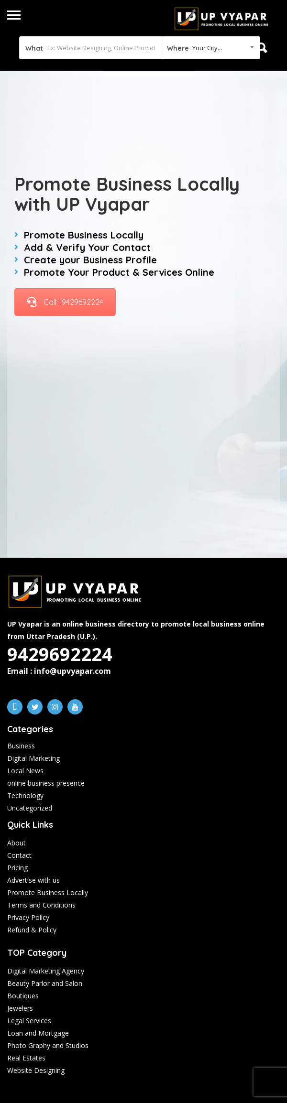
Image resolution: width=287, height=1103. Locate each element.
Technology (25, 795)
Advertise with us (33, 880)
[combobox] (210, 48)
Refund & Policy (31, 929)
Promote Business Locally (47, 892)
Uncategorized (29, 807)
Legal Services (29, 1020)
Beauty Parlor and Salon (44, 983)
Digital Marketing (33, 758)
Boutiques (23, 995)
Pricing (17, 867)
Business (21, 745)
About (16, 842)
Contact (19, 855)
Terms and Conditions (41, 904)
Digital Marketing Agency (45, 970)
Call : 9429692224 (65, 302)
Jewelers (20, 1008)
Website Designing (36, 1070)
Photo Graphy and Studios (47, 1045)
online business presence (46, 783)
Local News (25, 770)
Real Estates (26, 1057)
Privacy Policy (28, 917)
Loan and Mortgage (38, 1033)
